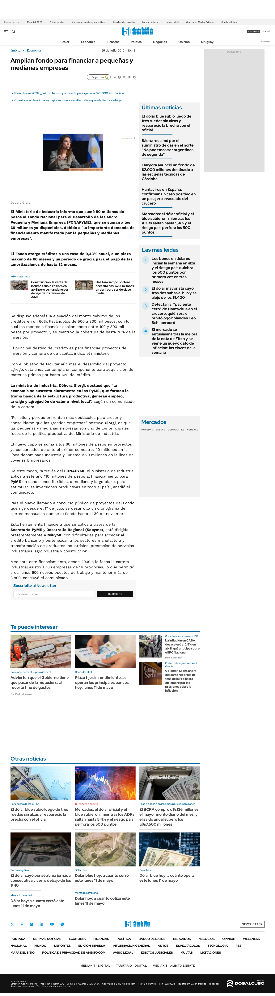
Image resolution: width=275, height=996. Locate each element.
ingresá (266, 32)
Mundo (40, 946)
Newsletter (266, 42)
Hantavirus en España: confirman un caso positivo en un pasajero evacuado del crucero (169, 196)
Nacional (19, 946)
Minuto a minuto (88, 804)
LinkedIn (41, 924)
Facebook (22, 924)
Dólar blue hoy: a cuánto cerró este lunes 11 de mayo (102, 878)
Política (136, 42)
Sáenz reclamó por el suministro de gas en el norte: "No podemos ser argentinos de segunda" (168, 147)
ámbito (15, 50)
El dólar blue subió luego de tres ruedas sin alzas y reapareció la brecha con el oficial (166, 123)
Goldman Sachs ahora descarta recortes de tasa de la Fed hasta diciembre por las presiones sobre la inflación (181, 681)
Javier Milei (172, 22)
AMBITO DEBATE (174, 965)
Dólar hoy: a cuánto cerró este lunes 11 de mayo (37, 903)
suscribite (253, 32)
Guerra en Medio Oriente (200, 22)
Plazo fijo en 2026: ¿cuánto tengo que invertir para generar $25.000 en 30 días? (69, 93)
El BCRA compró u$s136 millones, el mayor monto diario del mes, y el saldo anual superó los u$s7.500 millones (169, 817)
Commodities (176, 429)
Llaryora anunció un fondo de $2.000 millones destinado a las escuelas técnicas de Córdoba (168, 172)
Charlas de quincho (124, 22)
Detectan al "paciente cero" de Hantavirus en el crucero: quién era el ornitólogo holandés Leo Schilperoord (174, 313)
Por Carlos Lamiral (21, 694)
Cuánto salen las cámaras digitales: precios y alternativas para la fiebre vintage (67, 100)
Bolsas (160, 429)
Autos (163, 946)
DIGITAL (95, 965)
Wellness (251, 939)
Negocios (160, 42)
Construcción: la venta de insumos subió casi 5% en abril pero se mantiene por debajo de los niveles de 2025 (50, 289)
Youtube (52, 924)
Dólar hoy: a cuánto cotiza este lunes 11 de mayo (102, 901)
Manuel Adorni (150, 22)
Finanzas (113, 42)
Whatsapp (62, 924)
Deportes (62, 946)
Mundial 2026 (34, 22)
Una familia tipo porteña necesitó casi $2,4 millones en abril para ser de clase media (115, 287)
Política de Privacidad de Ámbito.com (73, 953)
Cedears (192, 429)
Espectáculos (188, 946)
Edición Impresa (91, 946)
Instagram (31, 924)
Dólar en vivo (57, 22)
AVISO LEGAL (123, 953)
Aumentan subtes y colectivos (88, 22)
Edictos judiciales (157, 953)
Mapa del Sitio (23, 953)
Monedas (147, 429)
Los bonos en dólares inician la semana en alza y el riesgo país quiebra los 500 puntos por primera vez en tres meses (173, 270)
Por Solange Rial (173, 657)
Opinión (184, 42)
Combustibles (229, 22)
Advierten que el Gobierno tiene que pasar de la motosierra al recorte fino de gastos (40, 682)
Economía (88, 42)
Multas (186, 953)
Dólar (65, 42)
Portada (18, 939)
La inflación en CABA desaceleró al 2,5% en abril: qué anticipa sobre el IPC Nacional (182, 646)
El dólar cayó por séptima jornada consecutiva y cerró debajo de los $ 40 (41, 880)
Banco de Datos (152, 939)
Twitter (12, 924)
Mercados (182, 939)
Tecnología (218, 946)
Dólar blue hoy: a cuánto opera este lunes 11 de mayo (166, 878)
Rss (238, 946)
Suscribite (115, 594)
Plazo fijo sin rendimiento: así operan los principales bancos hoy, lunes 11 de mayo (102, 682)
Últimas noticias (47, 939)
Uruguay (207, 42)
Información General (131, 946)
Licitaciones (210, 953)
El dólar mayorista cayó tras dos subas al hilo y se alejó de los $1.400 (174, 293)
